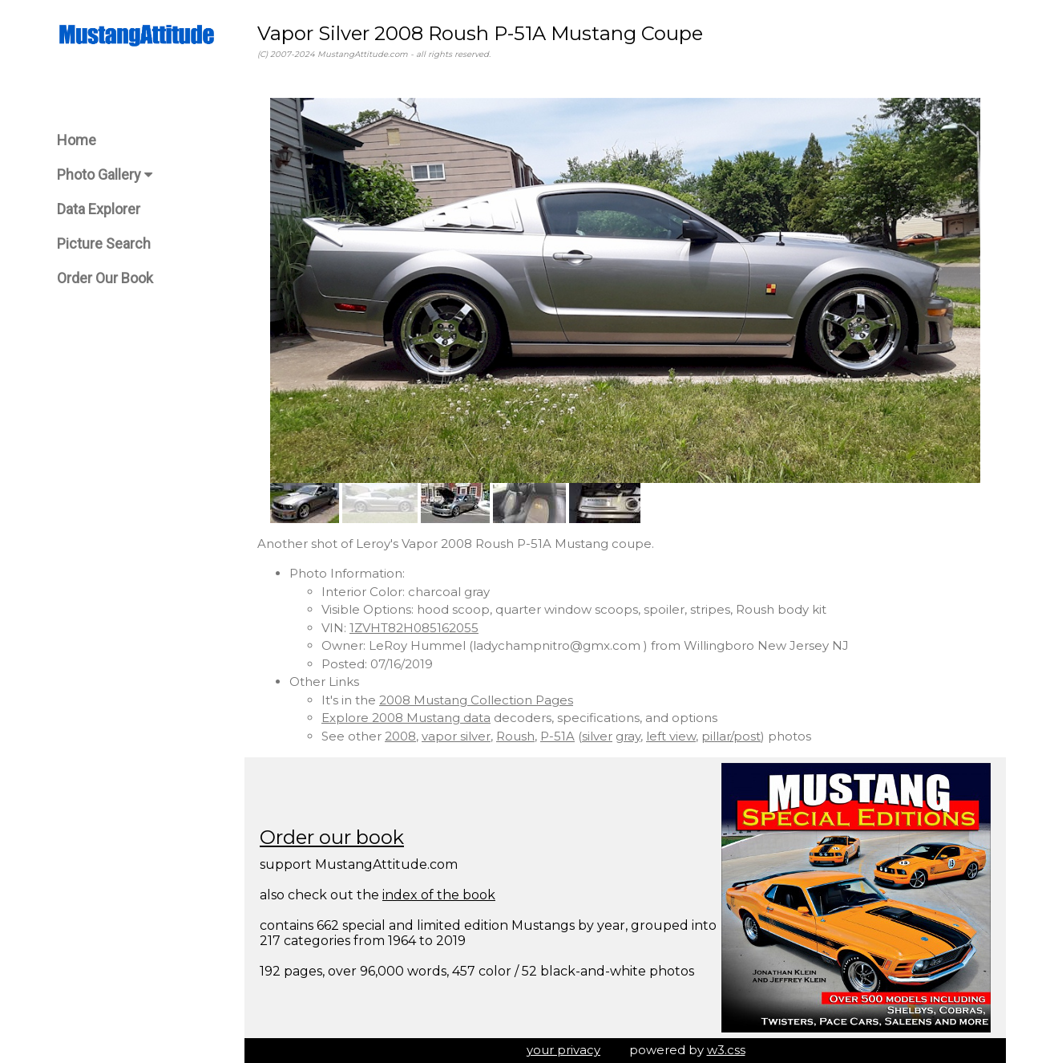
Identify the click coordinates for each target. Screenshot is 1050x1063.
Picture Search (104, 243)
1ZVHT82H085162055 (414, 627)
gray (628, 736)
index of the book (438, 895)
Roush (515, 736)
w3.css (726, 1049)
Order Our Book (105, 278)
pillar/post (731, 736)
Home (76, 140)
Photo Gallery (104, 174)
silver (597, 736)
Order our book (332, 837)
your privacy (563, 1049)
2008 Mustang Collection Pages (476, 700)
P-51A (557, 736)
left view (671, 736)
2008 (400, 736)
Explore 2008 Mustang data (406, 717)
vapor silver (456, 736)
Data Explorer (98, 209)
